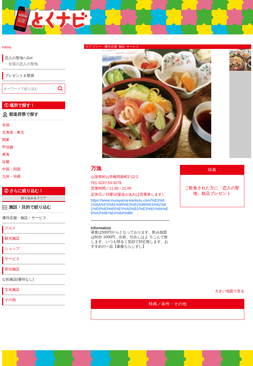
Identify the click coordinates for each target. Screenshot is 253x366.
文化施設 (12, 289)
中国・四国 (11, 169)
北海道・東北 (13, 132)
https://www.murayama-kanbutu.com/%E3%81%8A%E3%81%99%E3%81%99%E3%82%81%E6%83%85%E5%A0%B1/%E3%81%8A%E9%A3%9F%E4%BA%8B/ (129, 206)
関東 (5, 140)
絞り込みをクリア (33, 198)
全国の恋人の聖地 (23, 64)
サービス (12, 259)
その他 (10, 300)
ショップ (12, 248)
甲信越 (7, 147)
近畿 (5, 162)
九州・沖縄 (11, 176)
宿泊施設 (12, 269)
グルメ (10, 228)
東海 (5, 154)
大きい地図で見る (229, 291)
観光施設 (12, 238)
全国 (5, 125)
